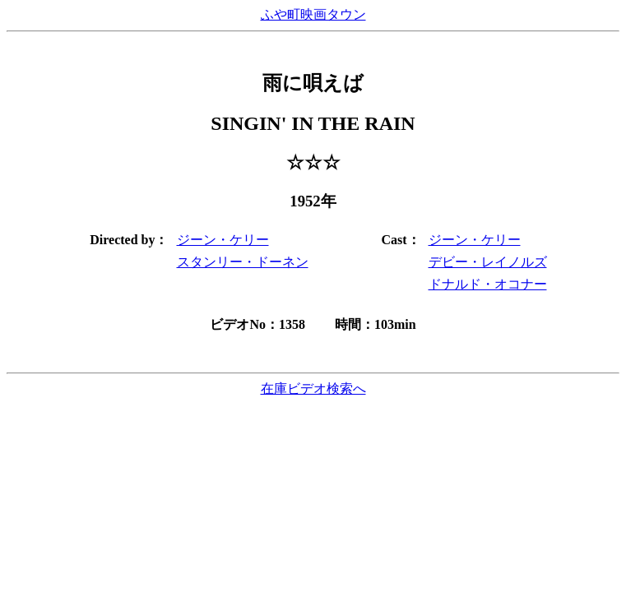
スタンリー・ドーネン (242, 262)
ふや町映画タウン (313, 14)
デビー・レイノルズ (488, 262)
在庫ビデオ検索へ (313, 388)
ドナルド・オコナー (488, 284)
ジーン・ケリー (223, 240)
